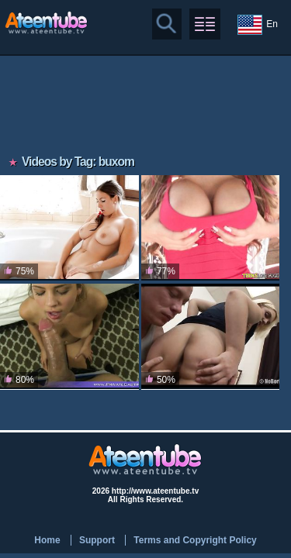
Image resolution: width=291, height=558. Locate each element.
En (257, 25)
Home (47, 540)
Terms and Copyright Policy (194, 540)
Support (97, 540)
